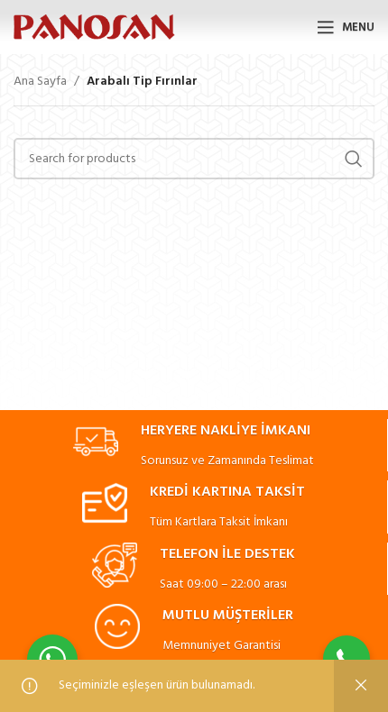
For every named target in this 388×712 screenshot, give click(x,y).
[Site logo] (94, 27)
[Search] (194, 158)
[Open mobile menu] (345, 27)
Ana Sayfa (40, 82)
